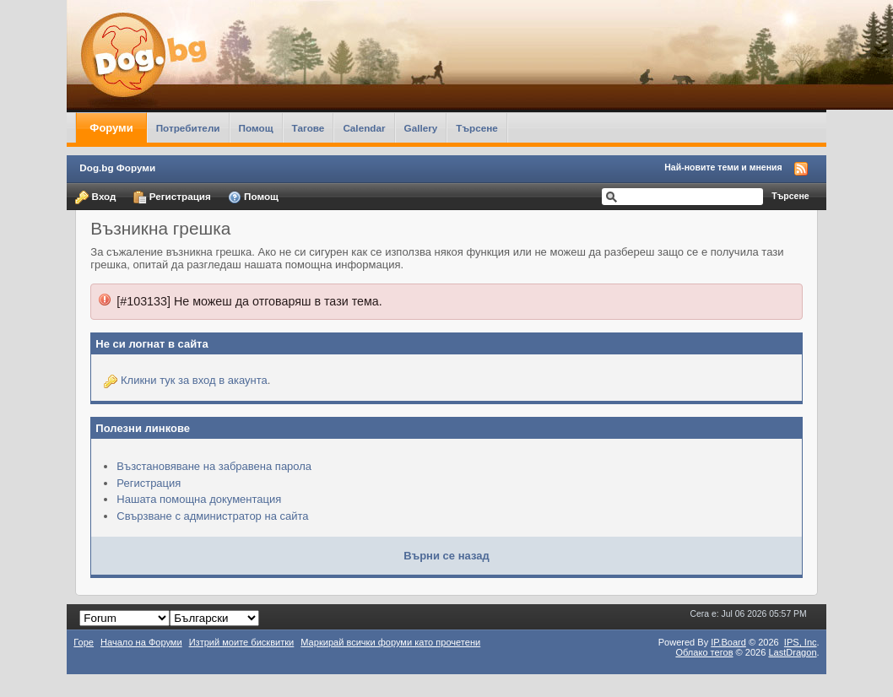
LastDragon (792, 652)
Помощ (256, 127)
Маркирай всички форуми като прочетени (390, 642)
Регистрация (172, 197)
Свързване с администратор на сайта (212, 516)
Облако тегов (704, 652)
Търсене (477, 127)
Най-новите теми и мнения (723, 167)
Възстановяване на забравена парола (213, 466)
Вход (95, 197)
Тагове (308, 127)
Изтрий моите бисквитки (242, 642)
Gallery (421, 127)
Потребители (188, 127)
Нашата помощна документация (198, 499)
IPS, (800, 642)
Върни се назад (446, 555)
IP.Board (728, 642)
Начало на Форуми (141, 642)
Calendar (364, 127)
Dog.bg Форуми (117, 167)
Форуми (111, 128)
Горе (83, 642)
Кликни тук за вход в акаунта (194, 380)
